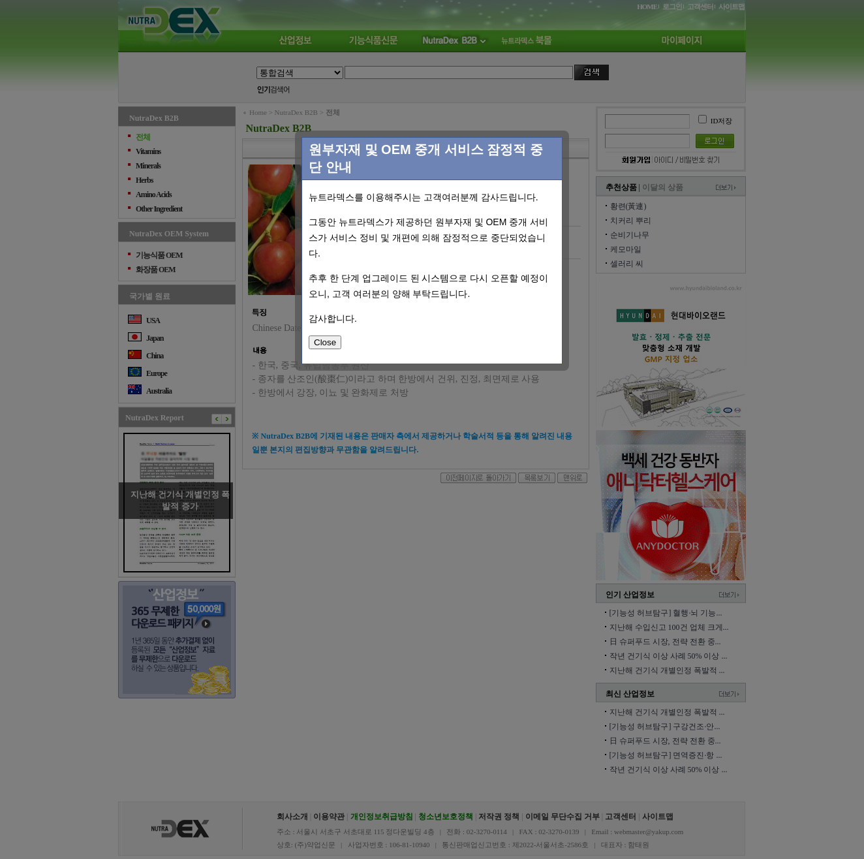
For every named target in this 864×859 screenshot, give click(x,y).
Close (325, 342)
